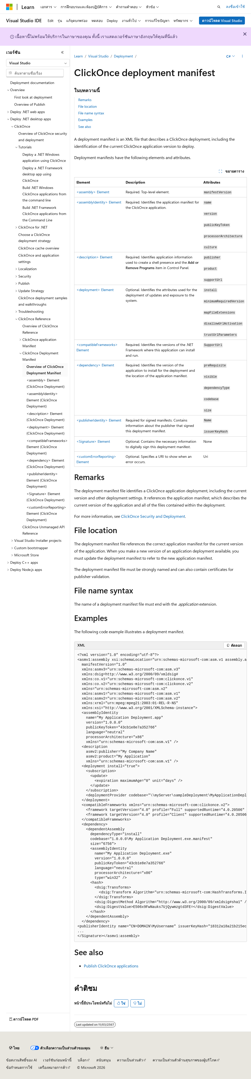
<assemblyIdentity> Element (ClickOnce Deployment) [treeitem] (42, 400)
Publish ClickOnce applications (111, 965)
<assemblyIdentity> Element (98, 202)
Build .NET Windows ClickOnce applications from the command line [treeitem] (44, 193)
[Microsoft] (9, 7)
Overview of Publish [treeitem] (29, 104)
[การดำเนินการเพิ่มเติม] (242, 56)
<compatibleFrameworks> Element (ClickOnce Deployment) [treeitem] (47, 446)
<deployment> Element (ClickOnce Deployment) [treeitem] (45, 430)
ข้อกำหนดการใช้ (19, 1067)
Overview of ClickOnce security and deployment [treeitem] (42, 136)
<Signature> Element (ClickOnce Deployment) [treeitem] (45, 496)
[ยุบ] (62, 52)
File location (87, 106)
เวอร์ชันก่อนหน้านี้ (57, 1060)
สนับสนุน (103, 1060)
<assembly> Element (92, 191)
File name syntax (91, 113)
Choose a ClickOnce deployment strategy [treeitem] (34, 237)
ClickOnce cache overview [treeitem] (38, 248)
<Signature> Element (93, 441)
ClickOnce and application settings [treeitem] (38, 258)
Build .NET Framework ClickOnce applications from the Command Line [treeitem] (44, 213)
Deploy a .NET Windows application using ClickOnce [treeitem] (44, 157)
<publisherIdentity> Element (98, 420)
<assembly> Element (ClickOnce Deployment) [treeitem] (45, 383)
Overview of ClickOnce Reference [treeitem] (40, 329)
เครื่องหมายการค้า (52, 1067)
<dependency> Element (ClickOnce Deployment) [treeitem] (45, 463)
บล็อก (82, 1060)
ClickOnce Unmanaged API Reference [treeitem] (43, 530)
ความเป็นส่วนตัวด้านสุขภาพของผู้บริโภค (184, 1060)
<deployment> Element (95, 289)
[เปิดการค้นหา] (219, 6)
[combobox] (38, 63)
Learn (78, 56)
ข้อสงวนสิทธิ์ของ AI (21, 1060)
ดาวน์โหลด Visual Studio (222, 20)
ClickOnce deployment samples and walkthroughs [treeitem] (42, 301)
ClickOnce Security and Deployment (153, 516)
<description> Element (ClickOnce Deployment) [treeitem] (45, 416)
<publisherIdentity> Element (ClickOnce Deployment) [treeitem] (42, 480)
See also (84, 126)
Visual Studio (98, 56)
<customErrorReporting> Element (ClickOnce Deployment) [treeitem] (46, 513)
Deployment (123, 56)
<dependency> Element (95, 365)
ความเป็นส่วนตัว (130, 1060)
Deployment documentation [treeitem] (32, 82)
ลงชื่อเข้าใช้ (235, 6)
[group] (160, 796)
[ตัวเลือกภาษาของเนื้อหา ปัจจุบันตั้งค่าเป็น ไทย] (14, 1048)
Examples (85, 119)
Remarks (84, 99)
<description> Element (94, 257)
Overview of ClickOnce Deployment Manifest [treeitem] (45, 369)
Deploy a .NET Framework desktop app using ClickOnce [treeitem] (42, 174)
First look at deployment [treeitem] (33, 97)
